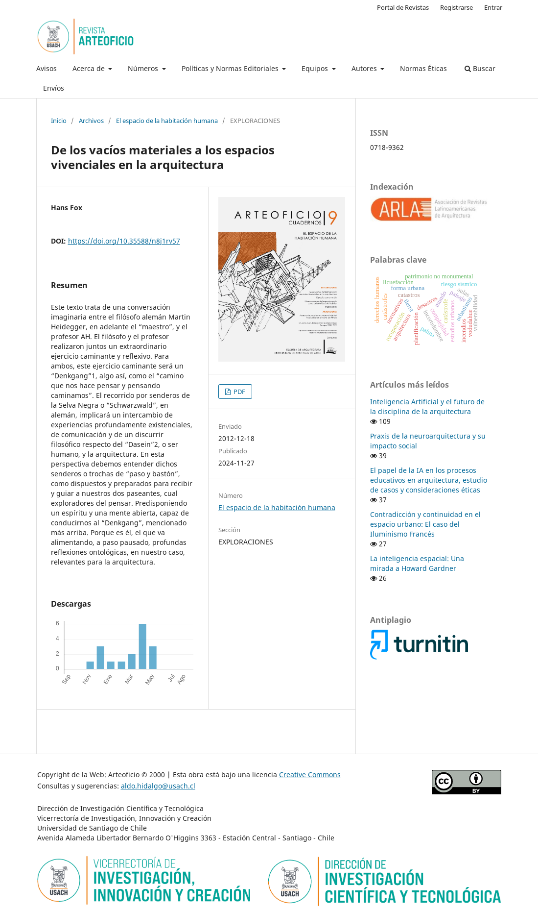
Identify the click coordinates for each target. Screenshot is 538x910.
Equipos (316, 68)
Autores (365, 68)
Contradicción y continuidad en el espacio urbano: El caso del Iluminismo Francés (425, 524)
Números (144, 68)
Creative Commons (310, 774)
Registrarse (456, 7)
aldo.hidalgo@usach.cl (158, 785)
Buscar (480, 68)
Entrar (493, 7)
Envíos (53, 88)
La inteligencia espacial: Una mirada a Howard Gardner (417, 563)
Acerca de (89, 68)
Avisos (46, 68)
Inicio (59, 120)
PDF (238, 391)
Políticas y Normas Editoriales (231, 68)
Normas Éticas (423, 68)
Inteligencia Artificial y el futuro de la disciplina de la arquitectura (427, 406)
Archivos (91, 120)
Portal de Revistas (403, 7)
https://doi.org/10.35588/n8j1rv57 (124, 241)
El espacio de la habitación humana (167, 120)
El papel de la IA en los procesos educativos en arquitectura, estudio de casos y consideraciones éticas (428, 480)
